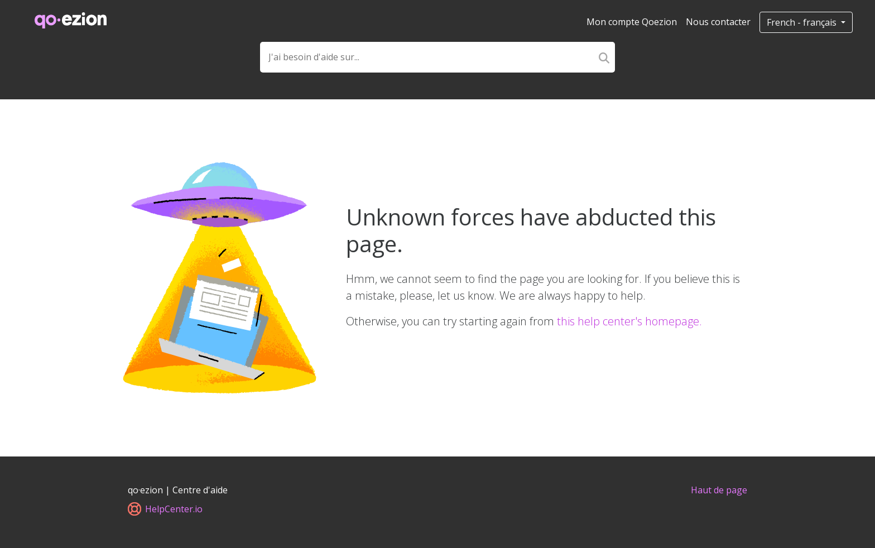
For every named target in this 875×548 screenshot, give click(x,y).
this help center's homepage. (629, 321)
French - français (803, 22)
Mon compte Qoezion (631, 22)
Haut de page (719, 490)
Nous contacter (718, 22)
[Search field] (427, 57)
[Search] (604, 57)
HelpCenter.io (165, 509)
